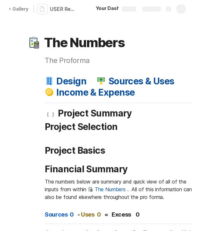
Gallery (18, 9)
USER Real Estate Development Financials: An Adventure (64, 9)
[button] (34, 42)
